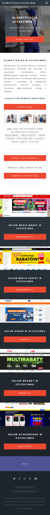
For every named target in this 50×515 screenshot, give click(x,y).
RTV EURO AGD (25, 138)
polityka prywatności (25, 491)
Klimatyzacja (25, 107)
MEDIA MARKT (12, 135)
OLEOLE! (39, 138)
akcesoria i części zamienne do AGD (25, 167)
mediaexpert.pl (25, 290)
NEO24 (14, 141)
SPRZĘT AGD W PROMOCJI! (25, 158)
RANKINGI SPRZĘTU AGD (25, 176)
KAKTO (23, 141)
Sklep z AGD (12, 128)
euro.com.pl (25, 446)
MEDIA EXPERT (28, 135)
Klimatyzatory (25, 39)
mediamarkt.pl (25, 237)
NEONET (11, 138)
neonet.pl (25, 393)
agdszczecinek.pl (25, 487)
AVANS (42, 135)
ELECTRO (34, 141)
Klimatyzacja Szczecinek (19, 3)
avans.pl (25, 339)
